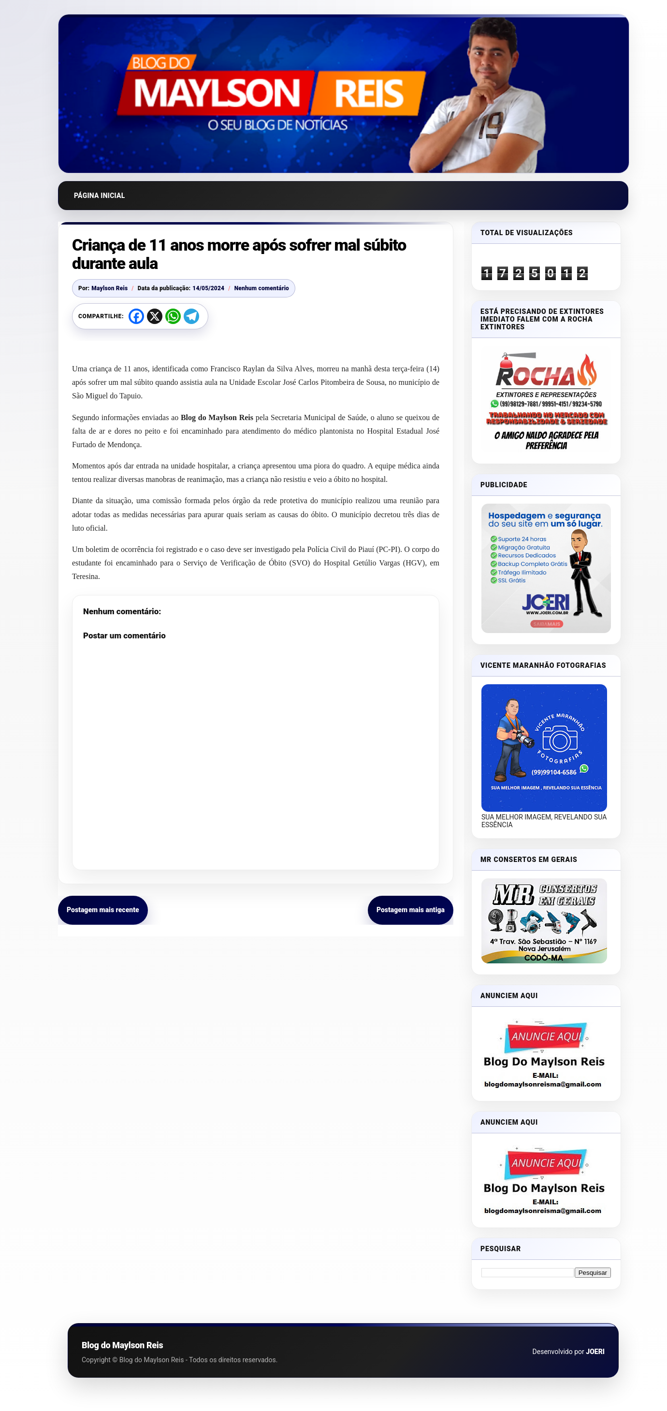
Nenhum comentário (261, 288)
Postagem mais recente (103, 910)
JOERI (595, 1351)
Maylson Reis (109, 288)
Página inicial (99, 195)
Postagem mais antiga (411, 910)
